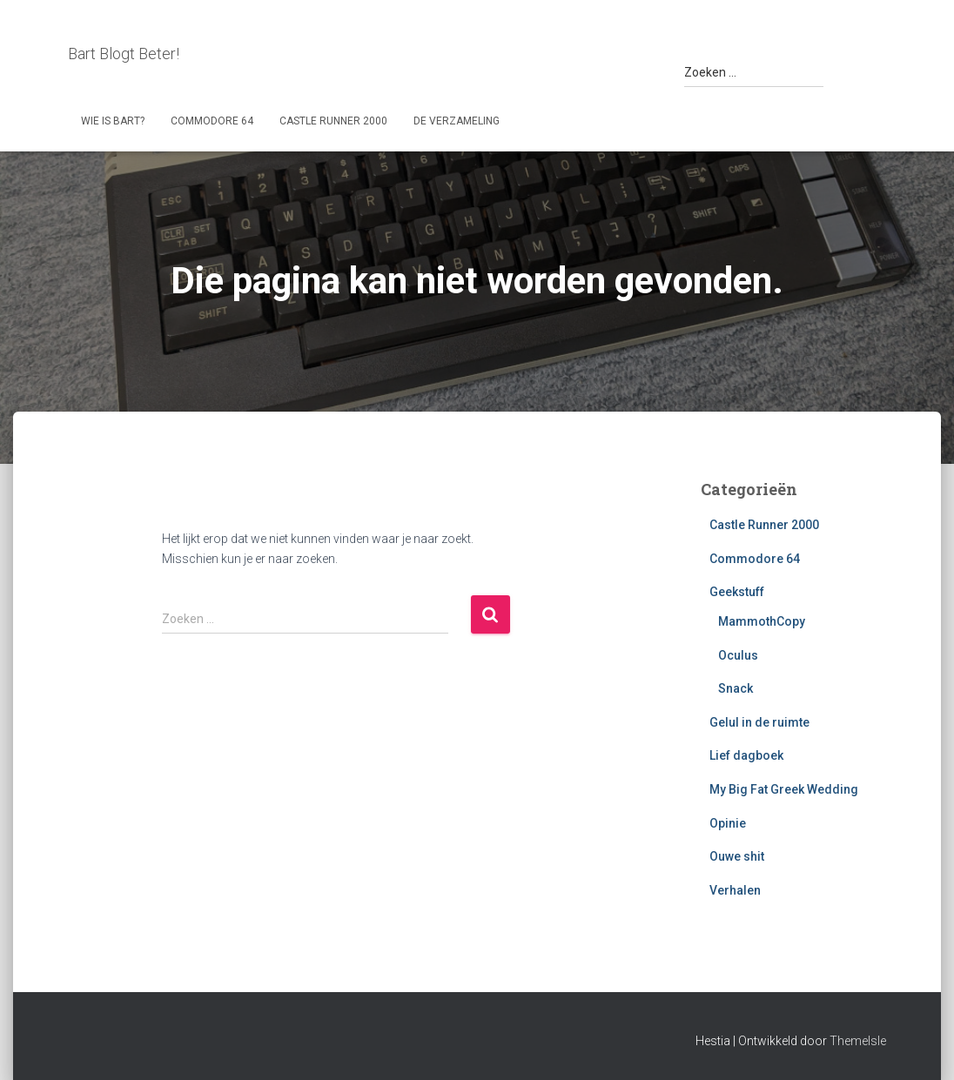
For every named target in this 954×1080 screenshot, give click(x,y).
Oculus (738, 655)
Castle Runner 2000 (333, 121)
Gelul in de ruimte (759, 722)
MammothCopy (761, 621)
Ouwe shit (736, 856)
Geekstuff (736, 592)
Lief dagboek (746, 755)
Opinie (727, 823)
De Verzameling (456, 121)
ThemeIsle (858, 1041)
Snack (735, 688)
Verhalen (735, 890)
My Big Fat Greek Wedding (783, 789)
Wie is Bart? (112, 121)
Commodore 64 (212, 121)
